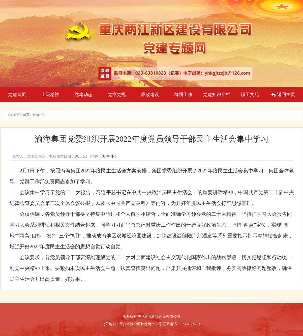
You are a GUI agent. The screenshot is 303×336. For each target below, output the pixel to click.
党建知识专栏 (216, 94)
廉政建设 (150, 94)
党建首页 (17, 94)
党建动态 (83, 94)
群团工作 (183, 94)
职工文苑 (250, 94)
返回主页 (283, 94)
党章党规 (117, 94)
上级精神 (50, 94)
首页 (26, 115)
